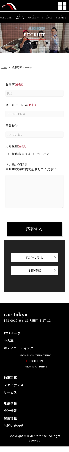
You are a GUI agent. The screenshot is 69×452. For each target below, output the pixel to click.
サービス (10, 398)
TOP (4, 67)
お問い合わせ (14, 431)
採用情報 (10, 424)
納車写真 (10, 383)
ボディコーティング (18, 353)
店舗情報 (10, 409)
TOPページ (12, 339)
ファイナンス (14, 390)
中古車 (9, 346)
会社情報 (10, 416)
